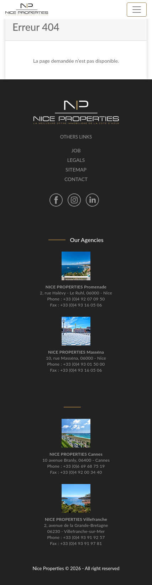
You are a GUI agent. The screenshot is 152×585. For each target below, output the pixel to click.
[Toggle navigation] (137, 9)
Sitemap (76, 170)
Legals (76, 160)
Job (75, 150)
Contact (76, 179)
